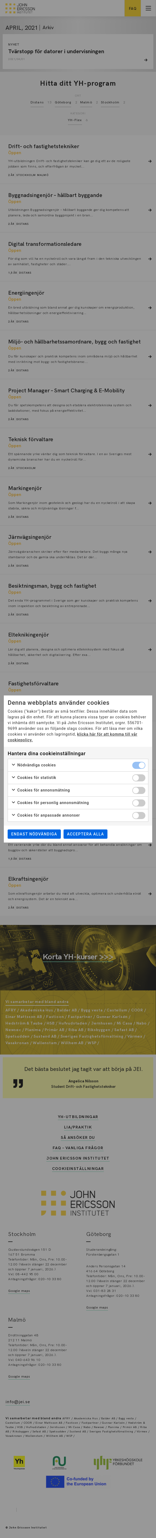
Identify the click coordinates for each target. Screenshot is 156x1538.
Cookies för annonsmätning (40, 790)
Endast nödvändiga (34, 834)
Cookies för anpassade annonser (45, 815)
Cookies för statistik (33, 777)
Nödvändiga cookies (33, 765)
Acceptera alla (85, 834)
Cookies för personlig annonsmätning (50, 803)
